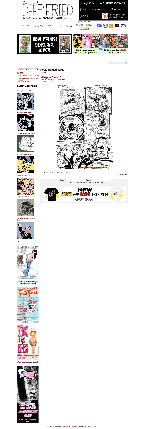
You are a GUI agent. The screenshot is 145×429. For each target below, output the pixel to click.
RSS (21, 73)
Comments (123, 174)
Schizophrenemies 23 (24, 81)
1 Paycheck (50, 81)
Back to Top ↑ (92, 426)
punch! (62, 172)
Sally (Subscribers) (23, 197)
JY (44, 80)
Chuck (57, 172)
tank (70, 172)
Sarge (66, 172)
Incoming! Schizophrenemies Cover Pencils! (29, 76)
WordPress (65, 426)
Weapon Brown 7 (51, 77)
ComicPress (74, 426)
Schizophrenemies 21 (24, 154)
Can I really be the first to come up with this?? (28, 79)
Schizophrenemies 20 (23, 175)
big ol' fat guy (50, 172)
